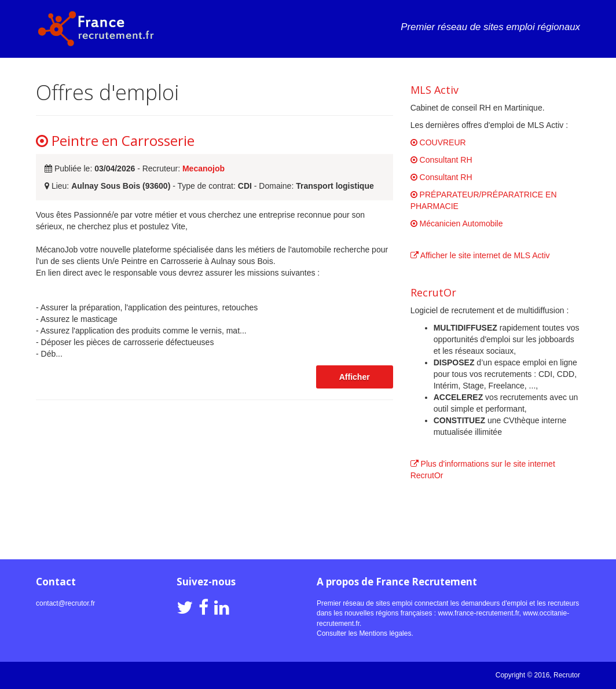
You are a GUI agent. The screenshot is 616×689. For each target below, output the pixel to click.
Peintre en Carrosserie (115, 140)
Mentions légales (385, 633)
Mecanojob (203, 168)
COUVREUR (438, 142)
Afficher (354, 377)
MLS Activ (434, 90)
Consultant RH (441, 159)
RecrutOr (433, 292)
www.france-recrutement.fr (478, 613)
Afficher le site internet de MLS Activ (480, 255)
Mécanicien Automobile (456, 223)
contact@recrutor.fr (65, 603)
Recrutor (566, 675)
